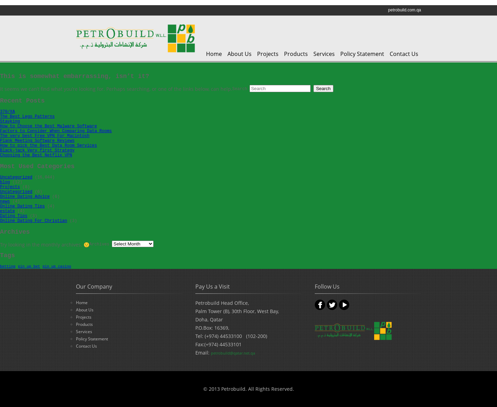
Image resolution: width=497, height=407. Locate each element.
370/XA (7, 111)
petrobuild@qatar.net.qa (233, 353)
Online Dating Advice (25, 196)
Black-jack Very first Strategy (37, 150)
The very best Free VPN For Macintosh (44, 136)
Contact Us (404, 54)
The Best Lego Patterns (27, 116)
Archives (99, 244)
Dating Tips (13, 216)
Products (296, 54)
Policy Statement (362, 54)
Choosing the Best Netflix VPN (36, 155)
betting (8, 266)
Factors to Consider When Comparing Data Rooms (56, 131)
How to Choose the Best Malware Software (48, 126)
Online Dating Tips (22, 206)
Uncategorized (16, 177)
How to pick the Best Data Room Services (48, 145)
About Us (239, 54)
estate (7, 211)
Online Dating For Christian (33, 221)
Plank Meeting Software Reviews (37, 140)
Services (324, 54)
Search (239, 89)
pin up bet (29, 266)
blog (5, 182)
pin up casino (56, 266)
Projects (268, 54)
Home (214, 54)
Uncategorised (16, 192)
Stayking (10, 121)
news (5, 201)
